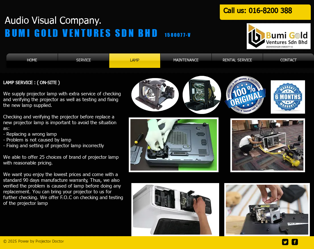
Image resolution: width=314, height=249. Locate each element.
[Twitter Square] (285, 242)
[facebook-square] (295, 242)
